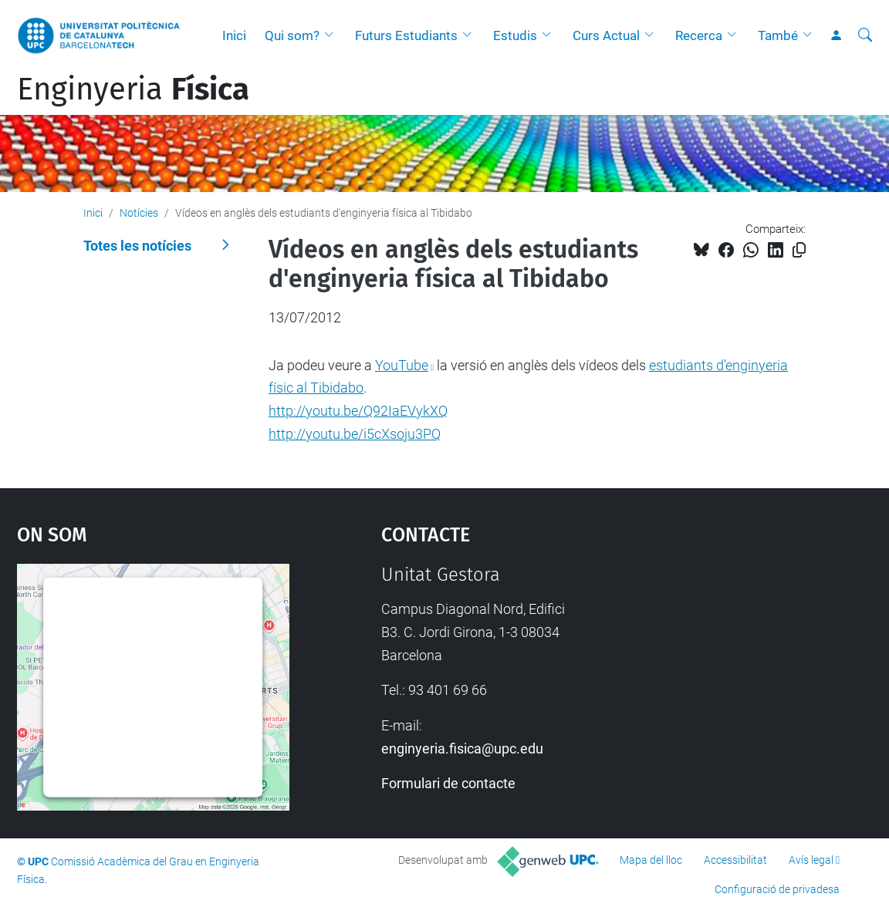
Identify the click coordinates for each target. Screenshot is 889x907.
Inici (234, 35)
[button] (332, 35)
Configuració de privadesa (777, 889)
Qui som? (292, 35)
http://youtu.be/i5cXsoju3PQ (355, 434)
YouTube (401, 365)
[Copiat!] (799, 250)
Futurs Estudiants (406, 35)
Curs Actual (606, 35)
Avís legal (811, 860)
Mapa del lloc (651, 860)
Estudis (515, 35)
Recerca (698, 35)
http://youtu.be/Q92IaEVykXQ (358, 411)
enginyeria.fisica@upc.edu (462, 748)
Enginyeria (133, 89)
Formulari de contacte (448, 783)
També (778, 35)
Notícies (139, 213)
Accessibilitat (735, 860)
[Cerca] (865, 35)
